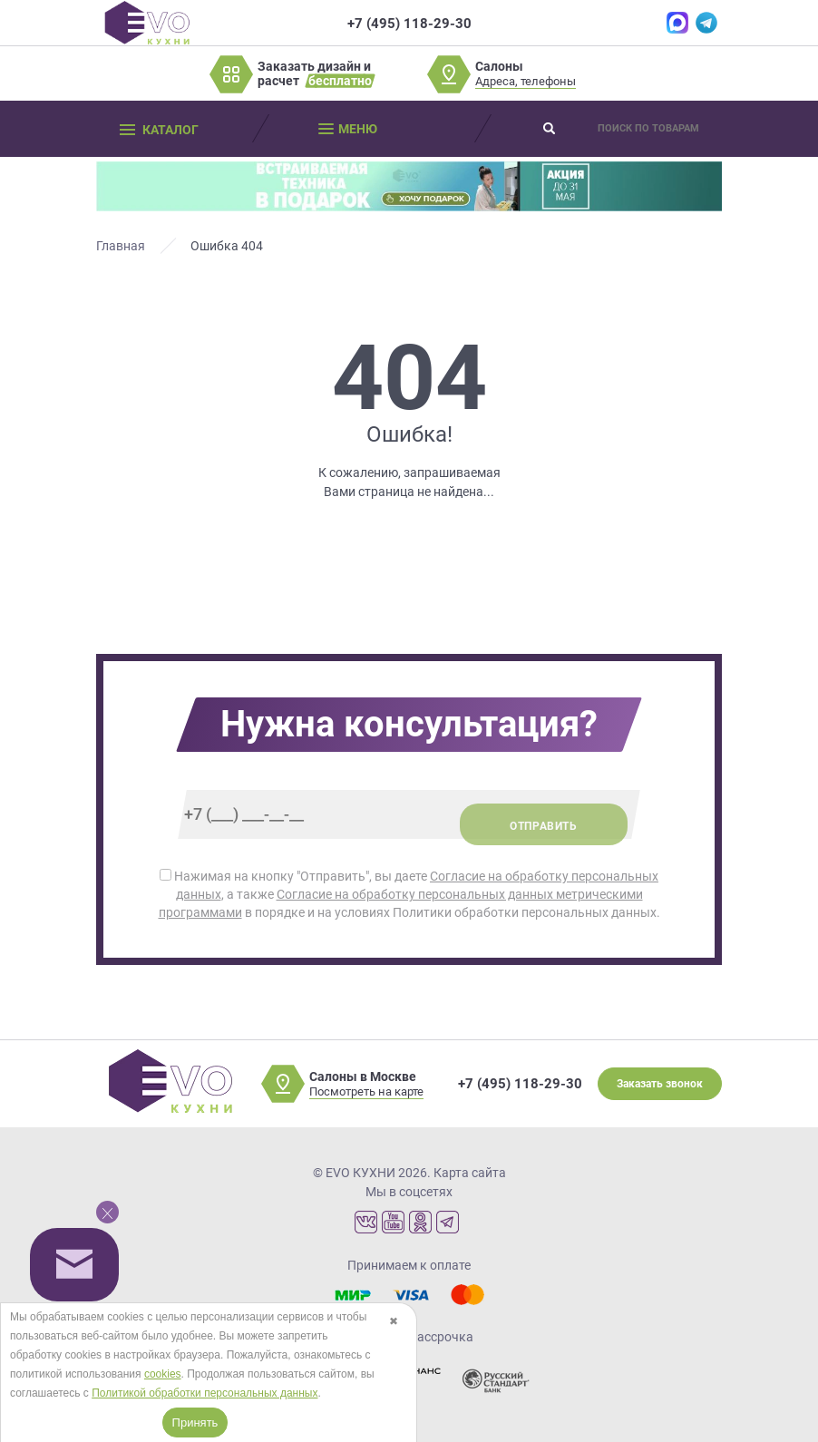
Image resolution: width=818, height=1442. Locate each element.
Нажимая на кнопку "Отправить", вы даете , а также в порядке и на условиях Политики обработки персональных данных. (409, 894)
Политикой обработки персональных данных (204, 1393)
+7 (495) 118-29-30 (520, 1084)
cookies (162, 1374)
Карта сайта (469, 1172)
